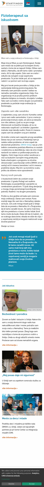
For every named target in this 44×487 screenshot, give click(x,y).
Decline (11, 484)
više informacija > (10, 345)
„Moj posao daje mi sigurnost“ (18, 375)
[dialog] (22, 477)
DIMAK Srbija (26, 145)
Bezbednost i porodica (14, 314)
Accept (32, 484)
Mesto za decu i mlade (14, 418)
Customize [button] (6, 479)
